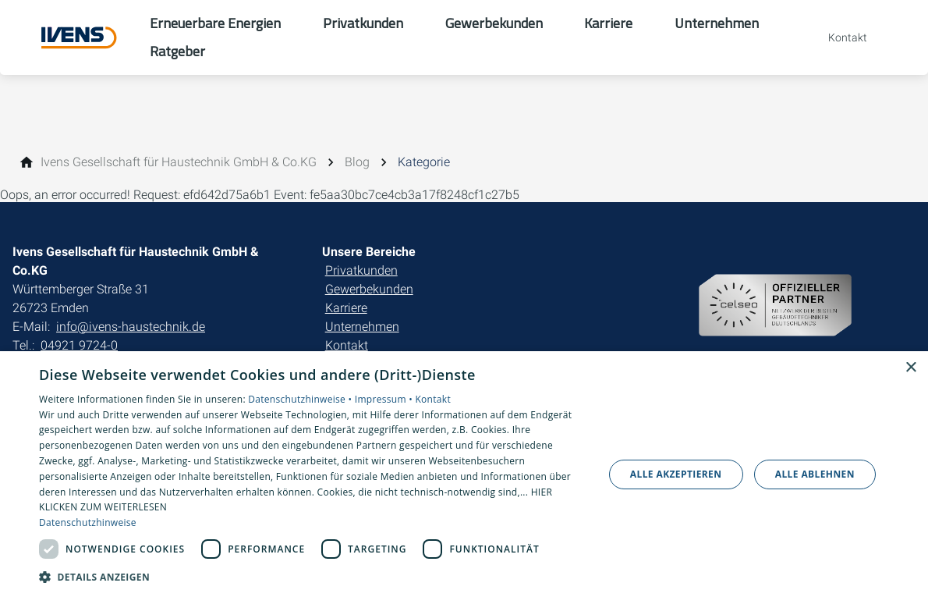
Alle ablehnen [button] (815, 474)
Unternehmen (362, 326)
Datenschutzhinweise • (301, 399)
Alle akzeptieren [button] (676, 474)
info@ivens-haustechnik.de (130, 326)
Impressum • (385, 399)
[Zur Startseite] (75, 37)
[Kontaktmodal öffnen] (836, 37)
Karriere (346, 307)
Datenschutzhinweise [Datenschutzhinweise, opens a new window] (87, 522)
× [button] (910, 368)
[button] (312, 576)
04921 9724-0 (79, 345)
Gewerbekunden (369, 289)
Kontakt (346, 345)
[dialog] (464, 474)
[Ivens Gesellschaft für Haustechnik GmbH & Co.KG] (179, 162)
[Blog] (357, 162)
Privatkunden (361, 270)
